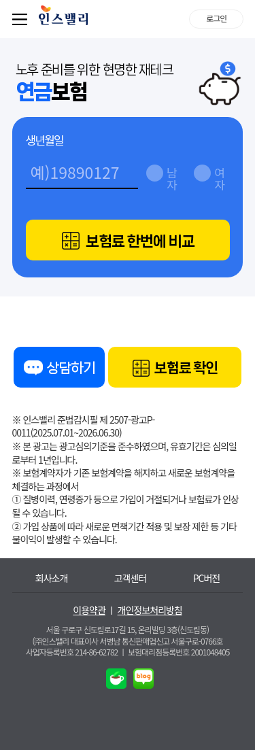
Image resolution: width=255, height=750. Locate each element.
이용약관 (89, 610)
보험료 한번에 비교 (128, 241)
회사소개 (51, 578)
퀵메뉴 (22, 19)
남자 (171, 175)
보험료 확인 (175, 369)
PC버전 (206, 578)
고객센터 (130, 578)
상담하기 (59, 370)
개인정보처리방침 (150, 610)
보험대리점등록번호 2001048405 (178, 652)
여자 (219, 175)
